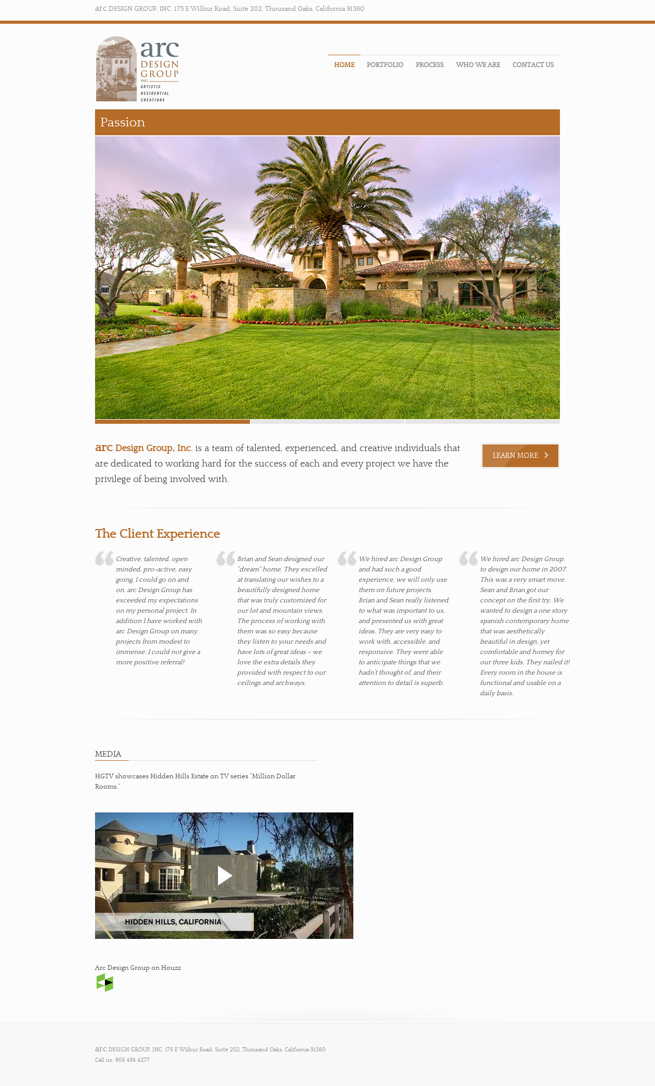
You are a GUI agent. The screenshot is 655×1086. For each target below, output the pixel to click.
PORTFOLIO (385, 65)
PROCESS (430, 65)
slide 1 (482, 422)
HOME (344, 65)
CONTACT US (533, 65)
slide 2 (327, 422)
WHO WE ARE (478, 65)
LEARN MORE (520, 456)
